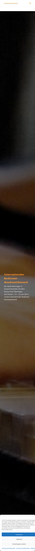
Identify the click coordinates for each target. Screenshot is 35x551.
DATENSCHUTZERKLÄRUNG (8, 548)
